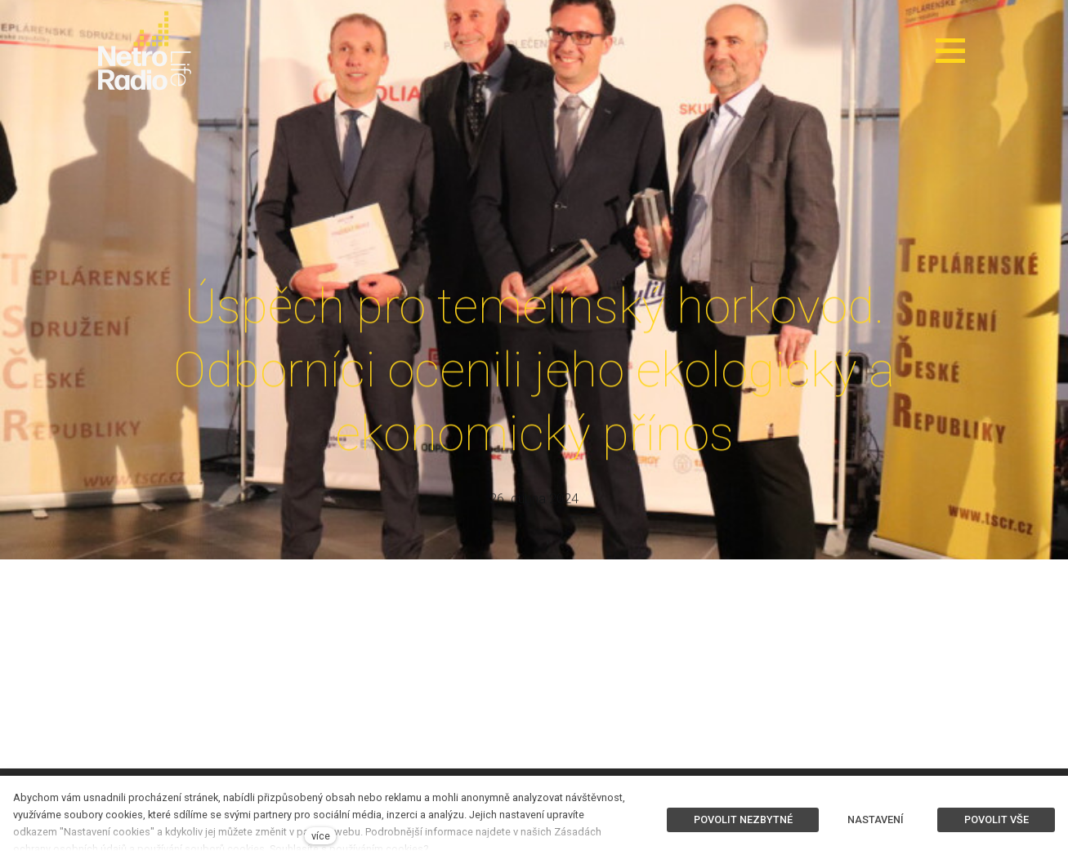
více (320, 836)
